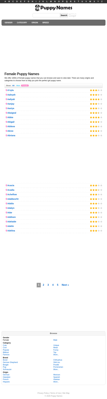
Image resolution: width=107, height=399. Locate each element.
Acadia (10, 190)
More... (56, 355)
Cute (5, 345)
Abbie (10, 117)
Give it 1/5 (91, 90)
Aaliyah (11, 99)
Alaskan (56, 379)
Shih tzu (56, 362)
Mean (55, 348)
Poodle (56, 365)
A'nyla (10, 90)
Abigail (10, 122)
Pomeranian (58, 367)
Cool (5, 348)
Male (18, 85)
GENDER (8, 23)
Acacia (10, 185)
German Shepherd (10, 362)
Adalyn (10, 208)
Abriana (11, 135)
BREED (46, 23)
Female (25, 85)
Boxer (5, 360)
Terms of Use (55, 393)
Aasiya (10, 108)
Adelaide (11, 221)
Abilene (11, 126)
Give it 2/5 (93, 90)
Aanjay (10, 104)
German (6, 375)
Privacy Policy (43, 393)
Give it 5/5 (101, 90)
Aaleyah (11, 95)
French (5, 379)
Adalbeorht (13, 199)
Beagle (5, 365)
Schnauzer (7, 369)
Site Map (65, 393)
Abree (10, 131)
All (13, 85)
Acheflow (12, 194)
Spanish (56, 377)
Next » (65, 285)
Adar (9, 212)
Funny (55, 350)
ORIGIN (35, 23)
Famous (6, 355)
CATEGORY (22, 23)
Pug (4, 367)
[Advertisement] (53, 48)
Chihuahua (57, 360)
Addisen (11, 217)
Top (54, 352)
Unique (56, 345)
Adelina (11, 230)
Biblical (6, 352)
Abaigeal (11, 113)
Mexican (56, 375)
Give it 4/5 (97, 90)
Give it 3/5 (96, 90)
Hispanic (6, 382)
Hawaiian (6, 377)
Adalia (10, 203)
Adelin (10, 226)
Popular (6, 350)
